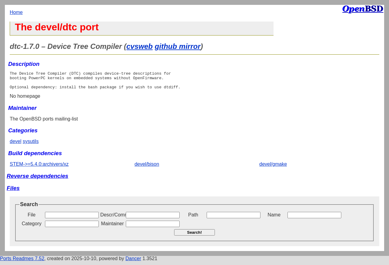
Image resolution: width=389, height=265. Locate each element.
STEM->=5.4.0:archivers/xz (39, 167)
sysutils (31, 145)
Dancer (133, 262)
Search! (194, 236)
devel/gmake (273, 167)
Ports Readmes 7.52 (22, 262)
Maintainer (112, 227)
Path (193, 218)
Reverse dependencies (37, 179)
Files (13, 192)
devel (15, 145)
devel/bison (147, 167)
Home (16, 12)
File (32, 218)
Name (274, 218)
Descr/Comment (112, 218)
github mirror (178, 46)
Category (32, 227)
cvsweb (139, 46)
